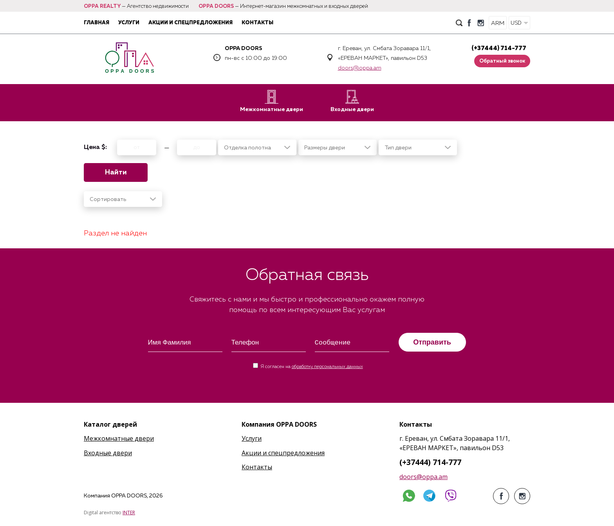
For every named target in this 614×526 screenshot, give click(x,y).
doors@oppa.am (359, 68)
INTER (129, 512)
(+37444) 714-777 (498, 48)
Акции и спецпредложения (190, 22)
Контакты (257, 22)
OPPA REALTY (102, 6)
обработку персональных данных (327, 366)
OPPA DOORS (216, 6)
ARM (497, 23)
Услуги (128, 22)
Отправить (432, 342)
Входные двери (352, 101)
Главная (96, 22)
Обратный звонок (502, 61)
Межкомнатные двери (271, 101)
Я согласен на (311, 366)
